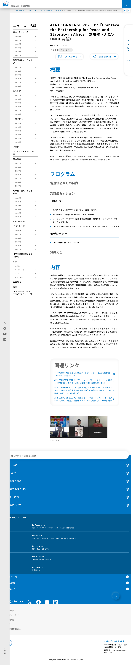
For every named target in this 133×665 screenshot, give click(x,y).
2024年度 (18, 40)
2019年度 (18, 186)
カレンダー (19, 277)
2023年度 (18, 44)
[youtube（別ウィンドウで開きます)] (5, 333)
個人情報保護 (8, 619)
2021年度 (18, 51)
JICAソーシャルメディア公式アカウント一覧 (22, 293)
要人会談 (17, 158)
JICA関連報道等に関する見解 (22, 255)
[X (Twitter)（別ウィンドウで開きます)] (5, 322)
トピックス (18, 118)
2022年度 (18, 48)
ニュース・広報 (10, 497)
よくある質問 (8, 582)
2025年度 (18, 36)
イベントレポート (20, 226)
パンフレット (19, 270)
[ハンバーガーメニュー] (126, 3)
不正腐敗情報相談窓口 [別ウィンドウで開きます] (11, 628)
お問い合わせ (8, 588)
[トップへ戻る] (116, 595)
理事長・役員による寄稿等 (22, 192)
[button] (69, 56)
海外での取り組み (11, 481)
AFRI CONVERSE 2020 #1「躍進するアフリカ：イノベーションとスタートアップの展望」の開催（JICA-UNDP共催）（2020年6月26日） (84, 399)
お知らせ (17, 90)
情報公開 (6, 624)
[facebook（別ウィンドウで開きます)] (5, 328)
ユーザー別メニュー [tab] (14, 517)
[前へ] (125, 10)
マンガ (17, 273)
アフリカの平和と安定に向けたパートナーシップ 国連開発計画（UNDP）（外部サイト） (84, 374)
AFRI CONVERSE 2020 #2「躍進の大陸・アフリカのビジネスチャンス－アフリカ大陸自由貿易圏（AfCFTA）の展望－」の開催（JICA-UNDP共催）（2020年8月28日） (84, 390)
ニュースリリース (20, 31)
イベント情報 (19, 221)
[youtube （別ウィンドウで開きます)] (47, 602)
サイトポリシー (9, 610)
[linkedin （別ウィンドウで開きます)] (55, 601)
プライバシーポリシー (11, 614)
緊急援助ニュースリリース (23, 61)
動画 (15, 286)
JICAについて (9, 465)
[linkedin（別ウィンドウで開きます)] (5, 339)
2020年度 (18, 55)
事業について (9, 473)
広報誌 (17, 266)
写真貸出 (17, 282)
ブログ (16, 146)
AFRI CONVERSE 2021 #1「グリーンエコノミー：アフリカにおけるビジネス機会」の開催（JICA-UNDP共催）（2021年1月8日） (84, 381)
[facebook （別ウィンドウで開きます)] (38, 601)
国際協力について (11, 505)
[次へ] (129, 10)
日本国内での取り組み (14, 489)
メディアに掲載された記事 (23, 153)
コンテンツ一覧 (9, 576)
